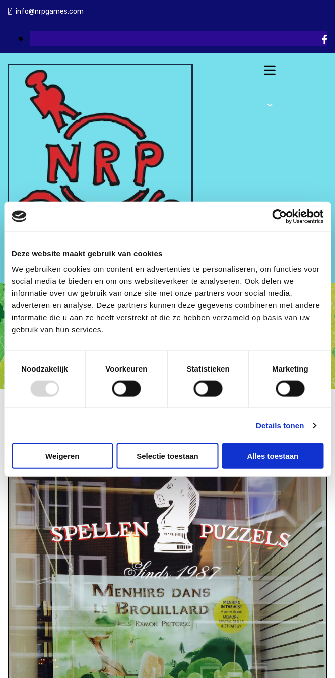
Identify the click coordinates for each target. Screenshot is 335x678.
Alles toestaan (272, 456)
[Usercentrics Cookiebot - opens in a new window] (279, 216)
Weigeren (62, 456)
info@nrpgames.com (50, 11)
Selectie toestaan (167, 456)
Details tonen (280, 425)
